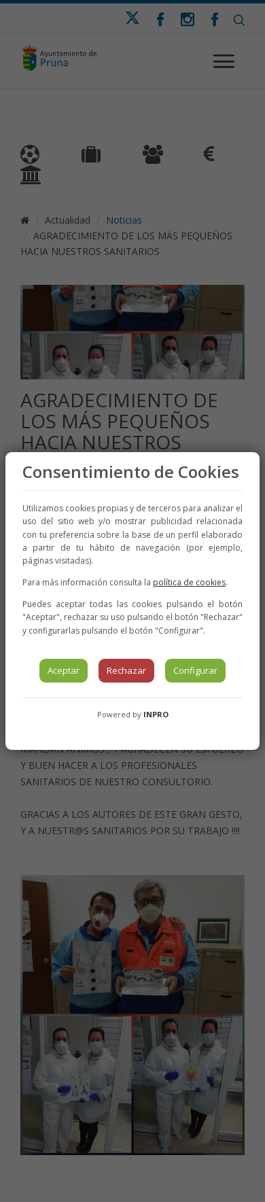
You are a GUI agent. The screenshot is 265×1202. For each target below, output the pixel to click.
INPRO (156, 714)
